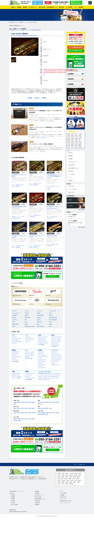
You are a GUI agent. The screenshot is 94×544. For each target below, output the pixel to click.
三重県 (50, 408)
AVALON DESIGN (53, 319)
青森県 (18, 402)
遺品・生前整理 (49, 131)
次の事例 (44, 97)
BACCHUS (39, 321)
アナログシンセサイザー (16, 356)
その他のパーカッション (56, 364)
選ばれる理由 (38, 497)
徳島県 (57, 412)
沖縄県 (19, 420)
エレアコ (13, 341)
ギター (31, 146)
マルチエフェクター (42, 359)
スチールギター (19, 341)
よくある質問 (63, 493)
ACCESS (27, 312)
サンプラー (48, 374)
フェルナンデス (52, 310)
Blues (38, 324)
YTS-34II (31, 206)
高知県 (46, 414)
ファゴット (57, 344)
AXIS (26, 321)
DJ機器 (19, 377)
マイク (49, 376)
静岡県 (46, 408)
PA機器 (45, 373)
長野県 (33, 408)
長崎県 (22, 418)
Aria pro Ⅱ (15, 319)
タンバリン (53, 358)
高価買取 (31, 108)
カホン (52, 356)
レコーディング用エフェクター (44, 379)
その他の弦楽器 (41, 344)
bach (50, 321)
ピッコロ (53, 344)
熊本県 (25, 418)
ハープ (46, 343)
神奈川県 (40, 404)
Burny (50, 326)
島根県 (43, 412)
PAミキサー (56, 376)
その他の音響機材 (28, 379)
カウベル (59, 354)
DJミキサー (17, 374)
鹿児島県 (36, 184)
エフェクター (40, 353)
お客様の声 (37, 502)
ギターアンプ (37, 114)
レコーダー (57, 377)
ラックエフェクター (42, 361)
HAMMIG (39, 317)
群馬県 (46, 402)
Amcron (50, 315)
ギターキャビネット (42, 364)
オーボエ (59, 336)
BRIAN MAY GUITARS (30, 326)
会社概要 (62, 495)
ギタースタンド (41, 351)
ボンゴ (52, 361)
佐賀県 (18, 418)
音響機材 (27, 371)
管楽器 (44, 49)
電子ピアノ (17, 351)
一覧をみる (82, 209)
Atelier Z (39, 319)
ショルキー (14, 358)
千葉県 (53, 402)
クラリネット (53, 338)
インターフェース (41, 374)
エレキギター (14, 336)
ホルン (52, 343)
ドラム (26, 350)
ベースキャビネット (42, 367)
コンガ (55, 356)
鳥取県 (39, 412)
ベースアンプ (43, 114)
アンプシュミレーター (42, 354)
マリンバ (53, 362)
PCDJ (13, 374)
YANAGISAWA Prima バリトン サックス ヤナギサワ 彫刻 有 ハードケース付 (54, 176)
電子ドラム (27, 356)
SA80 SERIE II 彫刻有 (32, 22)
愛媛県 (43, 414)
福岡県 (18, 247)
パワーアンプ (27, 373)
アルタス (14, 310)
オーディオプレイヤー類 (29, 377)
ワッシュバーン (16, 312)
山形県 (33, 402)
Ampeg (14, 317)
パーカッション (54, 350)
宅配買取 (36, 115)
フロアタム (32, 354)
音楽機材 (32, 114)
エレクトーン (14, 354)
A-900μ (31, 174)
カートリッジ (14, 377)
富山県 (18, 408)
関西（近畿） (16, 410)
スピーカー (27, 376)
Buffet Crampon (40, 326)
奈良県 (25, 412)
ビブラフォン (58, 359)
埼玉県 (50, 402)
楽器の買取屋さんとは (40, 498)
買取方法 (12, 493)
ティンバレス (58, 358)
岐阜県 (33, 216)
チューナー (40, 358)
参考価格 (37, 493)
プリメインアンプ (28, 374)
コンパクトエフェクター (42, 356)
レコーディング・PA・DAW (44, 371)
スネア (26, 353)
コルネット (59, 339)
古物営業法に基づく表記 (65, 500)
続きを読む (52, 120)
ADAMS (38, 312)
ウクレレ (40, 336)
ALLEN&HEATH (40, 315)
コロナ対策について (72, 216)
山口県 (53, 412)
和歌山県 (34, 412)
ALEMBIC (15, 315)
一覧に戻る (36, 97)
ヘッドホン (45, 376)
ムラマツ (27, 310)
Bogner (50, 324)
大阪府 (14, 412)
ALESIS (26, 315)
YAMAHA (36, 146)
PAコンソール (40, 377)
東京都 (16, 218)
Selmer (44, 41)
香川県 (39, 414)
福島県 (14, 404)
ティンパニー (53, 351)
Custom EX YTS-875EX (52, 235)
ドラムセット (27, 351)
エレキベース (33, 131)
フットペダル (30, 353)
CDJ (19, 373)
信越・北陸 (32, 247)
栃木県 (43, 402)
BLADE (26, 324)
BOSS (14, 326)
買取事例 (37, 504)
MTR (52, 376)
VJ (20, 376)
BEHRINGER (15, 324)
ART (26, 319)
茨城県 (39, 402)
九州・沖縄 (32, 184)
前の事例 (30, 97)
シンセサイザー (15, 353)
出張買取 (45, 62)
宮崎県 (33, 418)
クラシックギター (15, 339)
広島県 (50, 412)
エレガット (43, 339)
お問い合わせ (63, 497)
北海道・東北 (50, 218)
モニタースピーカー (15, 376)
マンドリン (45, 341)
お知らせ (74, 214)
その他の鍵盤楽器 (15, 361)
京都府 (22, 412)
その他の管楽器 (54, 346)
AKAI (50, 312)
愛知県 (46, 55)
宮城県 (25, 402)
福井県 (25, 408)
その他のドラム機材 (29, 358)
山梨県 (36, 247)
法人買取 (55, 131)
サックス (49, 49)
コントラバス (44, 336)
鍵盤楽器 (14, 350)
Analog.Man (27, 317)
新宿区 (19, 218)
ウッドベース (27, 341)
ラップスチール (41, 343)
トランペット (53, 339)
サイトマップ (63, 498)
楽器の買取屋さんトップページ (17, 491)
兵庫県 (18, 412)
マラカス (56, 361)
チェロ (39, 338)
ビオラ (39, 339)
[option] (25, 47)
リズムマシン (46, 377)
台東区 (51, 245)
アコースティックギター (16, 338)
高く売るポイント (39, 495)
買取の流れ (37, 500)
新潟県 (14, 408)
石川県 (22, 408)
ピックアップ (14, 343)
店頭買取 (32, 115)
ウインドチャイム (54, 353)
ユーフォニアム (54, 336)
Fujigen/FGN (42, 131)
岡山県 (18, 186)
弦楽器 (39, 335)
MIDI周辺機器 (40, 373)
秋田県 (29, 402)
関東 (49, 189)
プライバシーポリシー (65, 502)
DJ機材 (13, 371)
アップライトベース (29, 339)
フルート (56, 343)
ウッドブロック (54, 354)
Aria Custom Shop (53, 317)
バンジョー (40, 341)
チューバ (58, 341)
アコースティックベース (29, 338)
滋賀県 (29, 412)
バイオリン (43, 338)
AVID (14, 321)
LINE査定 (58, 114)
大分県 (29, 418)
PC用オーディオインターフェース (53, 373)
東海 (44, 55)
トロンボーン (53, 341)
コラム (61, 491)
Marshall (49, 114)
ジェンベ (59, 356)
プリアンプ (33, 373)
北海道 (14, 402)
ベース (38, 131)
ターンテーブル (15, 373)
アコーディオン (15, 359)
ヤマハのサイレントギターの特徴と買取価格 (41, 144)
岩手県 (22, 402)
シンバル (32, 351)
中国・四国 (15, 186)
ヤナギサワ (39, 183)
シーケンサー (52, 377)
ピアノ (13, 351)
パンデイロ (53, 359)
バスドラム (27, 354)
